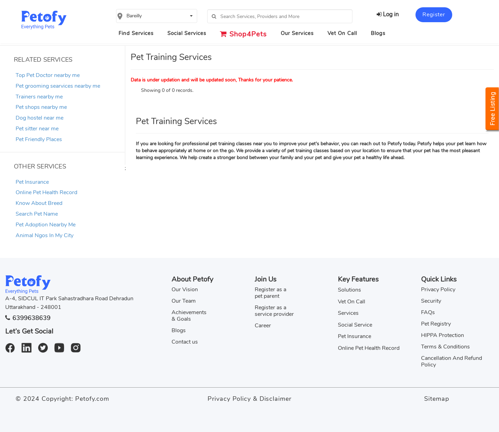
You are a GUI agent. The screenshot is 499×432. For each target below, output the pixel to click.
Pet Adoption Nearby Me (46, 224)
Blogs (378, 33)
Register (433, 14)
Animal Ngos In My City (44, 235)
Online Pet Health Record (46, 192)
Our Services (297, 33)
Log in (388, 14)
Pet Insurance (32, 182)
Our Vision (185, 289)
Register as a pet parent (270, 293)
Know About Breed (39, 203)
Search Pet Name (37, 214)
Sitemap (436, 399)
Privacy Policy (438, 289)
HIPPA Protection (442, 335)
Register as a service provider (274, 311)
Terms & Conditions (445, 347)
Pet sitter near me (37, 128)
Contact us (185, 342)
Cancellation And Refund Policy (451, 361)
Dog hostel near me (39, 118)
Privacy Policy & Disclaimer (249, 399)
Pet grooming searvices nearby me (58, 86)
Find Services (136, 33)
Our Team (184, 301)
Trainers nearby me (39, 97)
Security (431, 301)
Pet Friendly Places (39, 139)
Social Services (186, 33)
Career (263, 325)
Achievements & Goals (189, 316)
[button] (156, 16)
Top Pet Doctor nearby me (48, 75)
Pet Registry (436, 324)
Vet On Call (342, 33)
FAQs (428, 312)
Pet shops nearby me (41, 107)
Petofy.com (92, 399)
